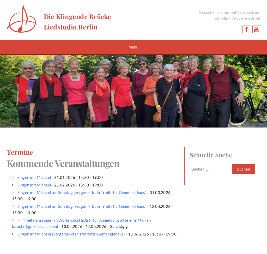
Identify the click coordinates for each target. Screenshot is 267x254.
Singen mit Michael (34, 177)
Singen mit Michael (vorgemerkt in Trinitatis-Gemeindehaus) (71, 234)
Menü (133, 47)
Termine (20, 152)
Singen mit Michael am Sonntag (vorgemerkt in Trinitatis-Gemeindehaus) (82, 192)
